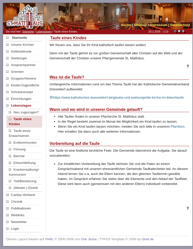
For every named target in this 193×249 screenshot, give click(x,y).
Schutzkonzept (19, 92)
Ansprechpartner (20, 65)
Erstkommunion (22, 142)
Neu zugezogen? (24, 112)
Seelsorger (16, 58)
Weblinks (15, 215)
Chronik (14, 201)
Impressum (158, 25)
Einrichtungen (18, 99)
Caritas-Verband (20, 195)
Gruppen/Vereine (21, 78)
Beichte (17, 156)
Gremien (15, 72)
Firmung (17, 149)
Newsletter (16, 222)
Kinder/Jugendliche (22, 85)
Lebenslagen (44, 31)
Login (12, 228)
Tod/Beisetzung (22, 181)
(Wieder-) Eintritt (23, 188)
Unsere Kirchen (20, 45)
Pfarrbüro (177, 126)
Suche (126, 25)
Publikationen (18, 208)
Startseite (28, 31)
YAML (49, 239)
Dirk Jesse (88, 239)
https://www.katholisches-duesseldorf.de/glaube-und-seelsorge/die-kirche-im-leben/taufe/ (117, 97)
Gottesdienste (18, 51)
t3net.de (148, 239)
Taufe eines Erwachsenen (19, 133)
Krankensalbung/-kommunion (24, 172)
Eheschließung (22, 163)
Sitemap (140, 25)
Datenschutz (180, 25)
